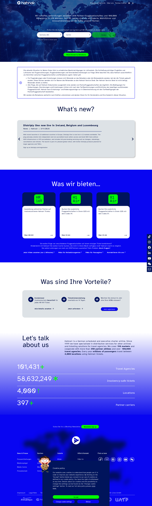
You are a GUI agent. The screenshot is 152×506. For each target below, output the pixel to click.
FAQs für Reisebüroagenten (69, 252)
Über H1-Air (66, 235)
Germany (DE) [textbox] (44, 35)
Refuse (88, 502)
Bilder (59, 459)
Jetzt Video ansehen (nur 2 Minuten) (38, 252)
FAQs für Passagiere (76, 51)
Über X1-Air (103, 235)
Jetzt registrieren (109, 309)
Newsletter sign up (90, 427)
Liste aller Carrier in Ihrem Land (47, 39)
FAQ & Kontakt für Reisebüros (76, 55)
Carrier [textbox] (68, 35)
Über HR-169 (28, 235)
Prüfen (104, 35)
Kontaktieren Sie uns (115, 252)
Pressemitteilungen (24, 459)
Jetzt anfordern (74, 309)
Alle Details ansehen (43, 309)
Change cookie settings (64, 502)
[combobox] (49, 35)
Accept (76, 497)
